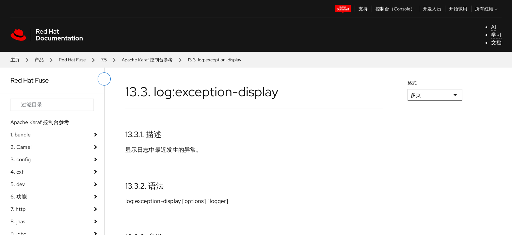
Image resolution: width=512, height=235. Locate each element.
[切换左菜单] (104, 79)
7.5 (104, 60)
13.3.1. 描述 (143, 134)
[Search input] (52, 105)
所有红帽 (487, 9)
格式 (412, 83)
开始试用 (458, 9)
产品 (39, 60)
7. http (17, 209)
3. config (20, 159)
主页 (15, 60)
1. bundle (20, 134)
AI (493, 27)
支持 (363, 9)
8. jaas (17, 221)
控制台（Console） (395, 9)
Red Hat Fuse (72, 60)
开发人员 (432, 9)
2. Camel (21, 147)
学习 (496, 34)
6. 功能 (18, 196)
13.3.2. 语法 (144, 186)
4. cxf (17, 171)
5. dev (17, 184)
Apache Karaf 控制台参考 (147, 60)
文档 (496, 42)
